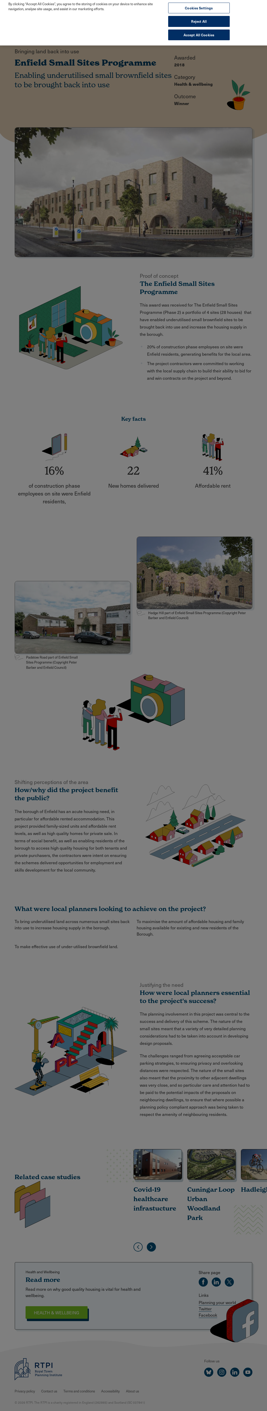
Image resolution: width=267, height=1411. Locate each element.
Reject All (199, 15)
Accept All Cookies (199, 29)
